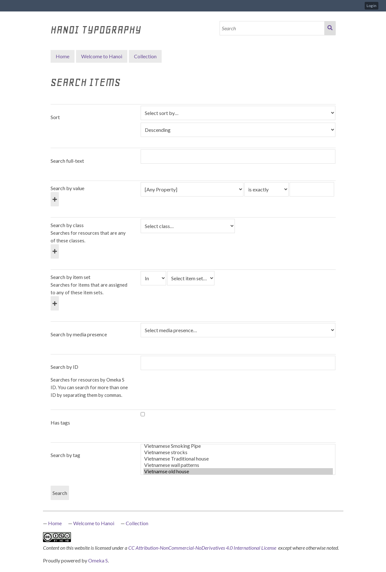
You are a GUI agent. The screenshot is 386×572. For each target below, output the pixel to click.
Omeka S (98, 560)
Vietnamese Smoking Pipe (238, 446)
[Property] (192, 189)
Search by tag (65, 455)
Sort (55, 117)
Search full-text (67, 161)
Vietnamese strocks (238, 452)
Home (62, 56)
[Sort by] (238, 113)
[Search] (272, 28)
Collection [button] (145, 56)
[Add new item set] (55, 303)
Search (330, 28)
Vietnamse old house (238, 471)
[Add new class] (55, 251)
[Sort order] (238, 130)
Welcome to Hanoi (101, 56)
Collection (137, 523)
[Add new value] (55, 199)
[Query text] (312, 189)
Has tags (60, 422)
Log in (371, 5)
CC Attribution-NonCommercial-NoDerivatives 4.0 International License (202, 548)
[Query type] (266, 189)
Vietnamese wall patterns (238, 465)
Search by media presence (79, 334)
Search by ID (64, 367)
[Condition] (153, 278)
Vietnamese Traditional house (238, 458)
